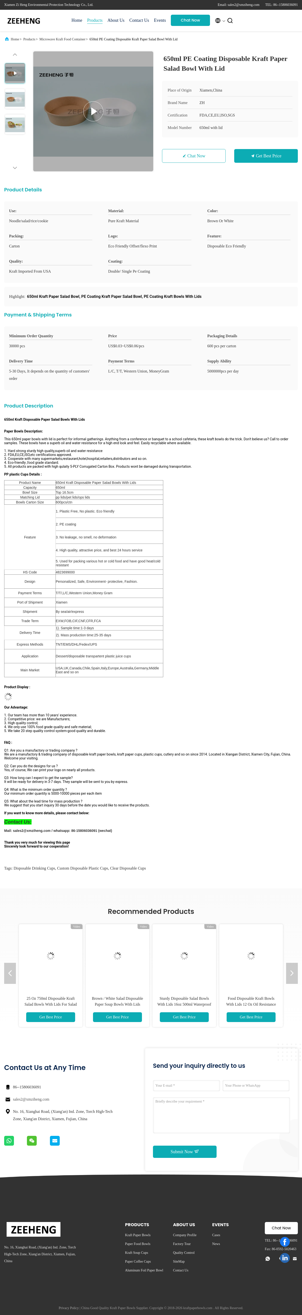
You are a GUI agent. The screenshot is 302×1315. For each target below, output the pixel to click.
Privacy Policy (69, 1308)
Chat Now (190, 20)
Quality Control (184, 1253)
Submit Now (185, 1151)
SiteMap (179, 1261)
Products (95, 20)
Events (160, 20)
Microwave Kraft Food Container (62, 39)
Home (76, 20)
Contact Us (139, 20)
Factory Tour (182, 1244)
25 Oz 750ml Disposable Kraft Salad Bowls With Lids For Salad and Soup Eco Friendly (50, 1004)
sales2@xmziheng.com (31, 1099)
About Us (116, 20)
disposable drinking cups (34, 868)
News (216, 1244)
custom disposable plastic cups (82, 868)
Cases (216, 1235)
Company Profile (185, 1235)
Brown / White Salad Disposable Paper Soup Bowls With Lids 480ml (117, 1004)
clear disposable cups (128, 868)
